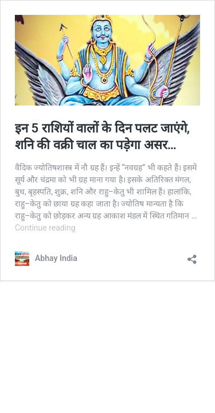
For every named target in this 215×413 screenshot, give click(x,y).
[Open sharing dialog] (192, 255)
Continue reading (45, 227)
